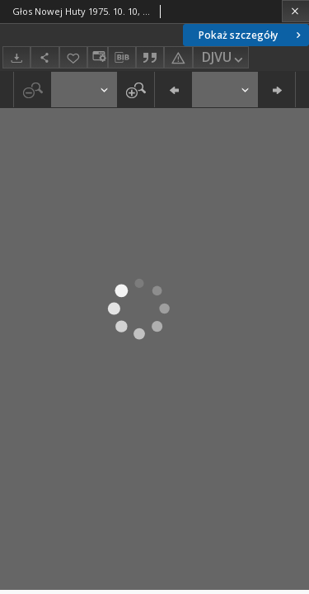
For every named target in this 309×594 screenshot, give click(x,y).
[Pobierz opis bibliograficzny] (122, 57)
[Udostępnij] (44, 57)
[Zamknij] (295, 11)
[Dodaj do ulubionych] (73, 57)
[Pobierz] (16, 57)
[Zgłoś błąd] (178, 57)
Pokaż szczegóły (251, 35)
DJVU (224, 58)
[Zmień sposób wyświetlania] (97, 57)
